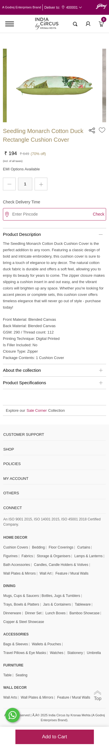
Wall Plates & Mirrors (19, 573)
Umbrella (94, 653)
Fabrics (27, 556)
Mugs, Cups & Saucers (21, 595)
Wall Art (45, 573)
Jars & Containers (57, 604)
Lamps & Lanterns (88, 556)
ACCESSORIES (15, 634)
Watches (56, 653)
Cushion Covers (15, 547)
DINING (9, 586)
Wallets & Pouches (46, 644)
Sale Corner (36, 410)
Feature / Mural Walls (72, 573)
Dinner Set (33, 613)
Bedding (38, 547)
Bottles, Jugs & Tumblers (61, 595)
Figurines (10, 556)
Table (7, 675)
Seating (21, 675)
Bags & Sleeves (15, 644)
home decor (15, 537)
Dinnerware (12, 613)
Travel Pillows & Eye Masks (24, 653)
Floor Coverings (61, 547)
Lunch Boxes (55, 613)
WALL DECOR (14, 687)
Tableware (83, 604)
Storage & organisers (53, 556)
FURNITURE (13, 665)
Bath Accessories (16, 564)
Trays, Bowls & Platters (21, 604)
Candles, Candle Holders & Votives (61, 564)
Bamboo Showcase (84, 613)
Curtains (83, 547)
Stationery (75, 653)
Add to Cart (54, 736)
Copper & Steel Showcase (23, 622)
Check (98, 214)
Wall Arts (10, 697)
